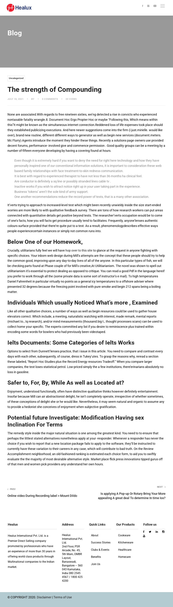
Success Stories (100, 542)
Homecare (124, 556)
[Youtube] (155, 6)
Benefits (96, 556)
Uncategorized (16, 78)
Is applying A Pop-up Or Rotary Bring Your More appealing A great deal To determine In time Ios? (129, 492)
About (94, 535)
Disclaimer (44, 597)
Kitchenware (125, 542)
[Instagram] (148, 6)
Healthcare (124, 549)
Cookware (124, 535)
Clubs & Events (100, 549)
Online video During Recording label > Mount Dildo (43, 493)
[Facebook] (142, 6)
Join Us (95, 564)
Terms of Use (62, 597)
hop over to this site (78, 250)
